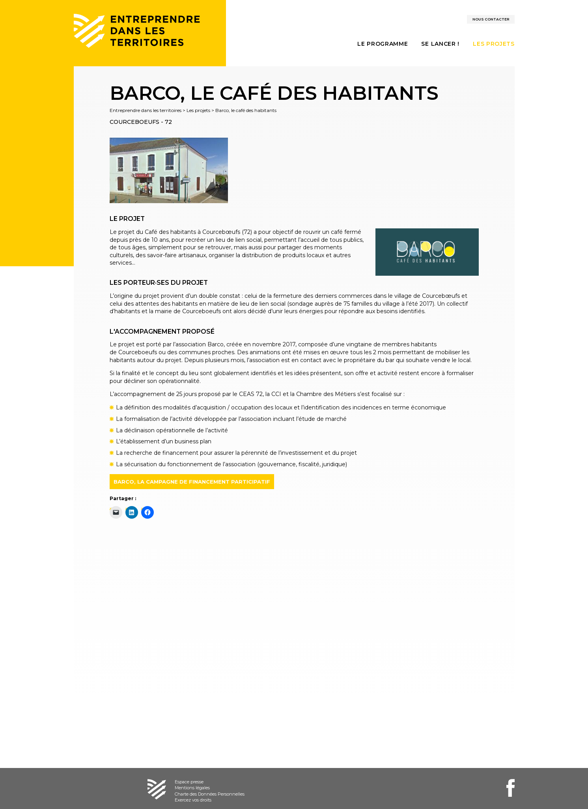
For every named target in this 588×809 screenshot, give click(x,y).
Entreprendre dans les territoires (145, 110)
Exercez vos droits (193, 800)
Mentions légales (192, 787)
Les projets (198, 110)
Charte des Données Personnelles (210, 794)
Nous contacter (490, 19)
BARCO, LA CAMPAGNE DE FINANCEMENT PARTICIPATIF (192, 481)
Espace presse (189, 782)
